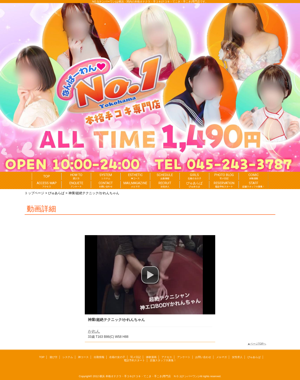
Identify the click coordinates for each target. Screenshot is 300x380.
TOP (46, 176)
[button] (150, 274)
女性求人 (237, 357)
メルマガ (221, 357)
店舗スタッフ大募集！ (163, 360)
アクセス (166, 357)
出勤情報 (99, 357)
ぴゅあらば (56, 193)
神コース (83, 357)
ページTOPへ (258, 343)
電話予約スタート (134, 360)
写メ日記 (135, 357)
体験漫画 (151, 357)
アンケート (183, 357)
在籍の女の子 (117, 357)
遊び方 (53, 357)
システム (67, 357)
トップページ (34, 193)
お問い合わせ (203, 357)
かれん (94, 331)
